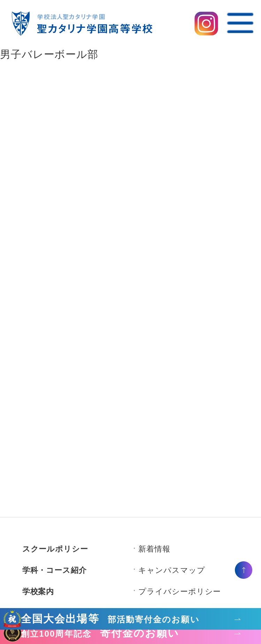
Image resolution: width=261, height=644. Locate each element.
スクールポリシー (55, 549)
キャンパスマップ (171, 570)
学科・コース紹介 (54, 570)
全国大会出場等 (110, 619)
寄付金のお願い (100, 633)
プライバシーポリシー (179, 591)
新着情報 (154, 549)
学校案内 (38, 591)
